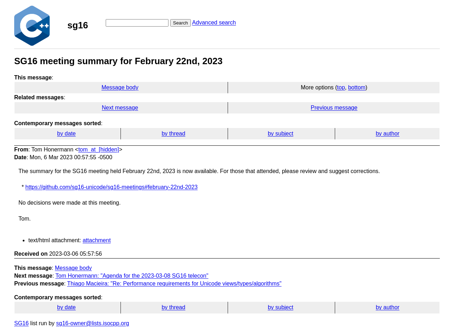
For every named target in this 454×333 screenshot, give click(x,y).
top (341, 87)
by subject (280, 134)
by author (387, 134)
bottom (356, 87)
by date (66, 134)
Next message (120, 108)
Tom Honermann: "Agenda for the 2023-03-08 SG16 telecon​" (131, 276)
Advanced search (214, 23)
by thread (174, 134)
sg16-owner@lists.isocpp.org (92, 323)
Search (180, 23)
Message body (119, 87)
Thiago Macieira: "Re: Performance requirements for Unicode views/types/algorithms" (174, 284)
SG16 (21, 323)
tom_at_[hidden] (98, 149)
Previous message (334, 108)
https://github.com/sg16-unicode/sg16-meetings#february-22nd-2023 (112, 187)
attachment (97, 240)
